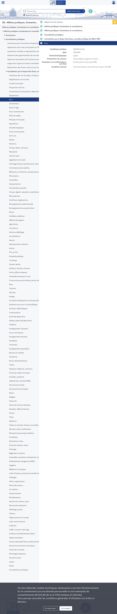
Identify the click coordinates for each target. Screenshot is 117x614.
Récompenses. (14, 196)
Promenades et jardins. (18, 188)
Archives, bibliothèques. (18, 308)
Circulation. (13, 489)
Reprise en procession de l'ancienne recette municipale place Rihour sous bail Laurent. (30, 59)
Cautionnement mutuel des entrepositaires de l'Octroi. (28, 43)
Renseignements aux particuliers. (22, 208)
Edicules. (12, 292)
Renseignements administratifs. (21, 204)
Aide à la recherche (32, 15)
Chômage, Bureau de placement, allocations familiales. (30, 164)
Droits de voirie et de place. (20, 405)
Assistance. (13, 357)
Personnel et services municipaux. (22, 545)
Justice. (12, 248)
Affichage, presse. (16, 509)
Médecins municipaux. (17, 469)
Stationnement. (15, 493)
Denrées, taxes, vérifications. (20, 429)
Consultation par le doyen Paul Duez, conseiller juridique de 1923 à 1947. (30, 71)
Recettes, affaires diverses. (19, 409)
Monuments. (14, 176)
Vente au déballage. (16, 232)
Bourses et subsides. (16, 352)
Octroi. (12, 413)
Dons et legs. (14, 107)
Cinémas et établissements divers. (22, 533)
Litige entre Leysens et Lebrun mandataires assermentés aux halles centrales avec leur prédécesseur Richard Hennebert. (30, 63)
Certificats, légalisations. (18, 200)
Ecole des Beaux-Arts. (17, 316)
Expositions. (13, 123)
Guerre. (12, 240)
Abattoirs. (13, 421)
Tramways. (13, 260)
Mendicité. (13, 152)
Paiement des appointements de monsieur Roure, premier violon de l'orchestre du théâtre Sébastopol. (30, 55)
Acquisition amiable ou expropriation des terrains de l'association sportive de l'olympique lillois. (30, 51)
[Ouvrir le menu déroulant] (3, 2)
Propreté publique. (16, 256)
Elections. (13, 144)
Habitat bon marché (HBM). (20, 381)
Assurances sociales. (17, 385)
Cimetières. (13, 437)
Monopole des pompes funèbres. (21, 433)
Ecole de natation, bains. (18, 445)
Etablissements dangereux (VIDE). (22, 461)
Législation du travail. (17, 160)
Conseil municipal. (16, 83)
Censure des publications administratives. (25, 541)
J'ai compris (65, 608)
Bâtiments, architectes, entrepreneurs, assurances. (28, 172)
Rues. (11, 284)
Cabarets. (13, 525)
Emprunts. (13, 401)
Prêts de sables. (15, 115)
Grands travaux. (15, 557)
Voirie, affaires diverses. (18, 272)
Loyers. (12, 561)
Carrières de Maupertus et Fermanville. (24, 300)
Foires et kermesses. (17, 131)
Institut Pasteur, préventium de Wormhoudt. (26, 473)
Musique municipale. (17, 119)
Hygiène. (12, 465)
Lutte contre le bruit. (17, 521)
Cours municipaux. (16, 332)
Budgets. (12, 397)
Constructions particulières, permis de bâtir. (26, 280)
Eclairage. (13, 449)
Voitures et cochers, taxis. (19, 501)
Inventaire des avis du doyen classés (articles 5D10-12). (30, 75)
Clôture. (12, 513)
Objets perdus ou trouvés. (19, 517)
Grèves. (12, 139)
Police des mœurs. (16, 485)
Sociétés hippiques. (16, 127)
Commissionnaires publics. (19, 168)
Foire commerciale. (16, 111)
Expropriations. (15, 184)
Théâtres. (12, 324)
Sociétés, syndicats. (16, 377)
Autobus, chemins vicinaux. (19, 268)
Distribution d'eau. (16, 441)
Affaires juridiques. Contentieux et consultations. (21, 27)
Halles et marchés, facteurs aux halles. (24, 425)
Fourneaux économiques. (18, 389)
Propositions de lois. (17, 87)
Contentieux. (11, 35)
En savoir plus (50, 608)
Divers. (11, 212)
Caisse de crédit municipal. (19, 373)
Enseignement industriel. (18, 328)
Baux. (11, 99)
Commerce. (13, 228)
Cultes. (12, 365)
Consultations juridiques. (15, 39)
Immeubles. (13, 180)
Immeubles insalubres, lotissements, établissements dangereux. (32, 457)
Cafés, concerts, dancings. (19, 529)
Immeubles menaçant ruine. (20, 276)
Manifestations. (15, 497)
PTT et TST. (13, 252)
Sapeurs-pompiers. (16, 537)
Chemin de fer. (15, 264)
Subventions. (14, 95)
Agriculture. (13, 224)
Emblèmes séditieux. (17, 216)
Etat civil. (12, 135)
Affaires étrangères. (16, 220)
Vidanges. (13, 477)
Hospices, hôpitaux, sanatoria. (21, 369)
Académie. (13, 340)
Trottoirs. (12, 288)
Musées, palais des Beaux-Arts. (20, 320)
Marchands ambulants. (18, 505)
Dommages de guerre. (17, 553)
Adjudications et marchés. (19, 79)
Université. (13, 344)
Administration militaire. (18, 244)
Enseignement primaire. (18, 336)
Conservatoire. (15, 312)
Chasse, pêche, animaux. (18, 148)
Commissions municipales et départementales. (27, 91)
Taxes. (11, 417)
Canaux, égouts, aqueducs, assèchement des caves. (29, 192)
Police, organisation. (17, 481)
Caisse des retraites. (17, 549)
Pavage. (12, 296)
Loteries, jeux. (14, 156)
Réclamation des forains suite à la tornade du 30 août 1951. (30, 67)
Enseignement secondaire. (19, 348)
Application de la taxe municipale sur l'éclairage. (26, 47)
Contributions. (15, 236)
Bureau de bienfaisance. (18, 361)
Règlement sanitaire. (17, 453)
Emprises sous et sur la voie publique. (23, 304)
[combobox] (75, 11)
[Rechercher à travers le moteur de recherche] (45, 11)
